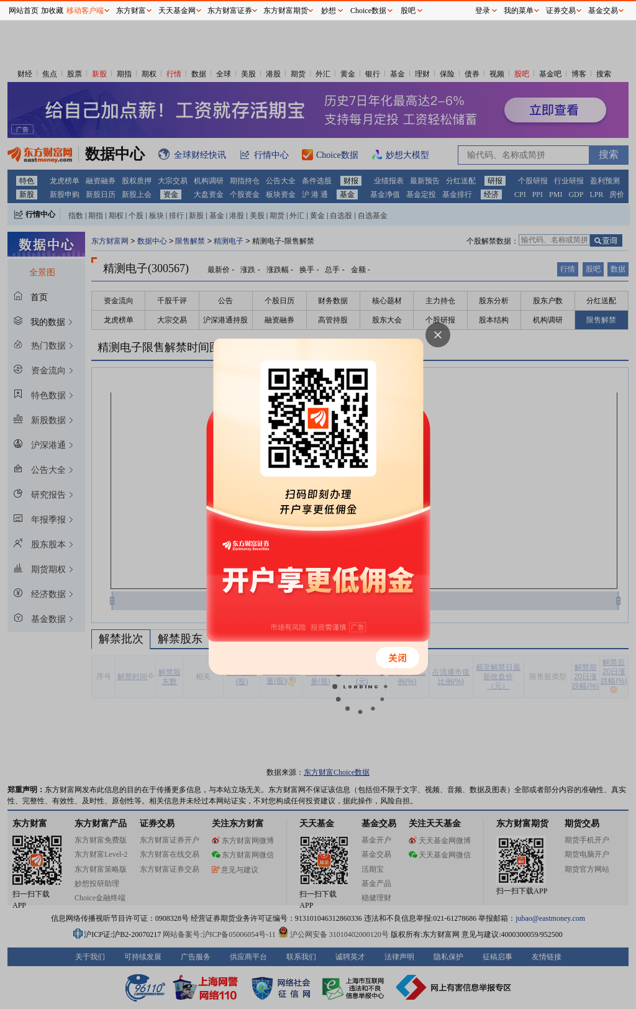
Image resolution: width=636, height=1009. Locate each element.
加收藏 (52, 10)
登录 (482, 10)
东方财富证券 (229, 10)
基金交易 (603, 10)
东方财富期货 (285, 10)
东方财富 (131, 10)
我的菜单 (519, 10)
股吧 (408, 10)
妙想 (328, 10)
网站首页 (24, 10)
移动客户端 (85, 10)
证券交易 (561, 10)
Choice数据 (368, 10)
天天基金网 (177, 10)
